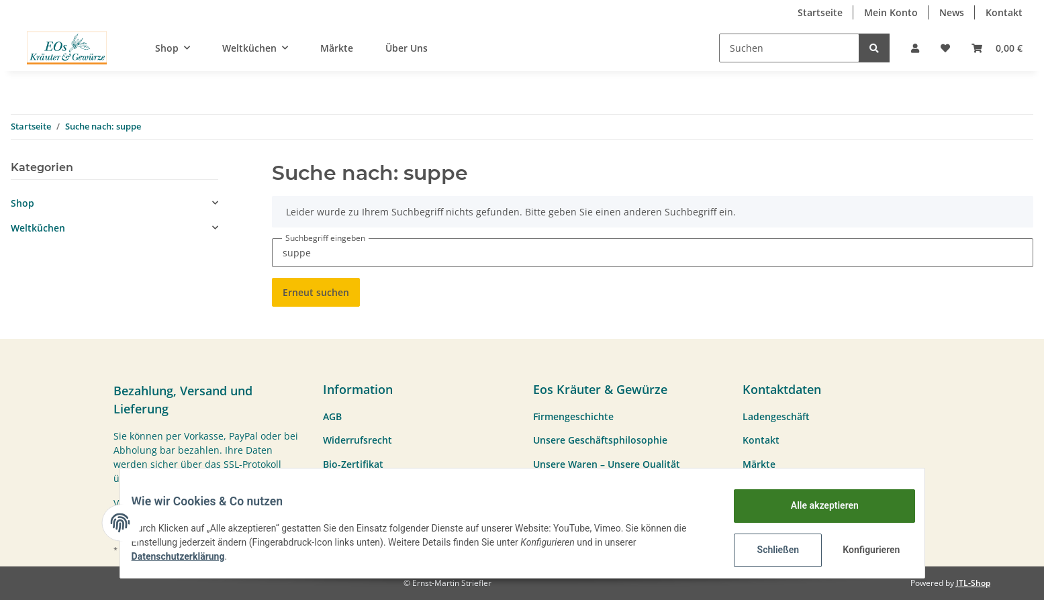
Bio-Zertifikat (353, 464)
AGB (332, 416)
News (951, 12)
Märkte (336, 48)
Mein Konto (891, 12)
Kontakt (1004, 12)
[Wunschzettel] (945, 48)
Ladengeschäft (776, 416)
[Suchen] (789, 48)
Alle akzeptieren (815, 505)
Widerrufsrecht (357, 440)
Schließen (768, 549)
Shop (22, 203)
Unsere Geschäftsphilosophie (600, 440)
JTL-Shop (973, 583)
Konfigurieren (863, 549)
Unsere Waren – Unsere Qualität (606, 464)
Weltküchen (38, 227)
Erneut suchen (316, 292)
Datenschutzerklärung (188, 556)
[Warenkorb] (997, 48)
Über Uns (406, 48)
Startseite (820, 12)
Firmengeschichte (573, 416)
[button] (915, 48)
